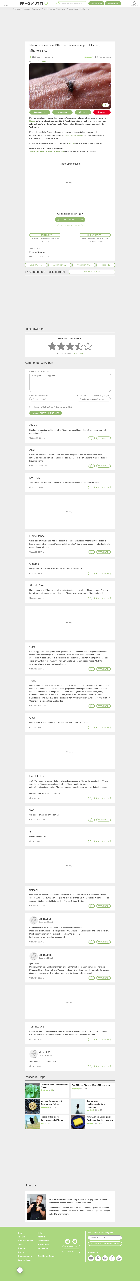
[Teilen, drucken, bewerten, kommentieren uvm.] (20, 1270)
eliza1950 (45, 1052)
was (31, 810)
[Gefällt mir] (90, 438)
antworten (103, 438)
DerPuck (34, 477)
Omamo (34, 563)
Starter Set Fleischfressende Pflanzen (46, 151)
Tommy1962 (36, 1026)
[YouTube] (91, 1258)
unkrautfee (45, 918)
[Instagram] (105, 1258)
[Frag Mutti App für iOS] (67, 1242)
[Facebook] (112, 1258)
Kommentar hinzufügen (70, 381)
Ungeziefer (36, 61)
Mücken (80, 135)
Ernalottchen (37, 776)
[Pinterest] (98, 1258)
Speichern (62, 112)
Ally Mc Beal (36, 585)
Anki (32, 449)
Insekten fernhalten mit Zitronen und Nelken (51, 1102)
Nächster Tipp (94, 235)
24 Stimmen (78, 354)
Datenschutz (43, 1241)
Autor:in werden (25, 1241)
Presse (21, 1252)
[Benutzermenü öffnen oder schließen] (134, 3)
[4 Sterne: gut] (79, 346)
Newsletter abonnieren (105, 1243)
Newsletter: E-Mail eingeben (101, 1233)
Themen (22, 1237)
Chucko (34, 425)
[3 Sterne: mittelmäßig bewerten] (70, 346)
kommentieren (41, 57)
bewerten (97, 57)
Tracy (32, 680)
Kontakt (41, 1237)
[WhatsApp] (119, 1258)
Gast (32, 646)
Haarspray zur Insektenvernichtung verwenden (95, 1104)
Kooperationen (25, 1256)
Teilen (83, 112)
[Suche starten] (58, 3)
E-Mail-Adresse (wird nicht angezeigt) (93, 396)
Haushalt (45, 61)
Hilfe (40, 1233)
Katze (71, 143)
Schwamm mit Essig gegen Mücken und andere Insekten (99, 1118)
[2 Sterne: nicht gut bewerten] (61, 346)
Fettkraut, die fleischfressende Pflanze (54, 1086)
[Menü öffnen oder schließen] (5, 3)
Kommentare (92, 272)
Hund (56, 143)
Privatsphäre (43, 1244)
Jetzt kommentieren (70, 226)
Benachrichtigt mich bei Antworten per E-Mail (53, 407)
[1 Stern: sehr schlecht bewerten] (52, 346)
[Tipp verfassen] (113, 3)
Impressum (43, 1248)
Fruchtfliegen (70, 135)
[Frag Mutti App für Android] (74, 1242)
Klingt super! (70, 219)
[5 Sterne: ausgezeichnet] (88, 346)
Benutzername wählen (38, 396)
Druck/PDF (40, 112)
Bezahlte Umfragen (46, 1256)
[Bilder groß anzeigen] (105, 105)
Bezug (32, 121)
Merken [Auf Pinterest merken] (102, 112)
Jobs (20, 1244)
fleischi (33, 889)
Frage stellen (96, 3)
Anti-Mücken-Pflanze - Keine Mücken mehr (91, 1085)
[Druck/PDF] (36, 265)
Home (21, 1233)
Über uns (22, 1248)
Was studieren (24, 1260)
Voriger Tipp (45, 235)
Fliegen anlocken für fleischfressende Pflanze (52, 1118)
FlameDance (37, 536)
